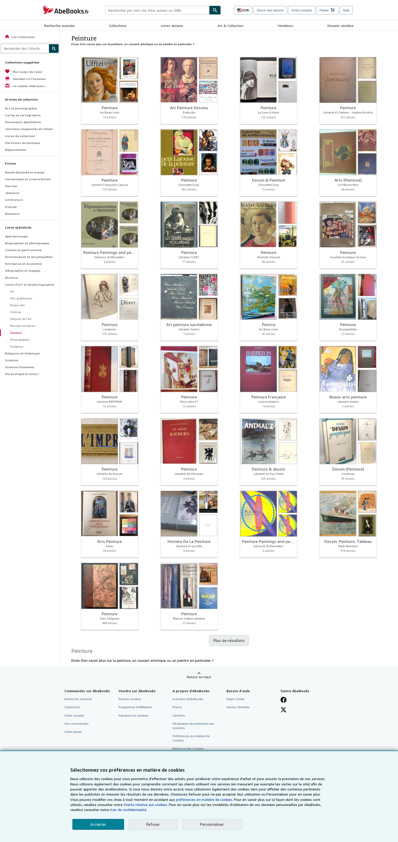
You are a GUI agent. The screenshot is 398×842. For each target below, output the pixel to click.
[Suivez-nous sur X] (283, 709)
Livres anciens (172, 25)
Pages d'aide (235, 699)
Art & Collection (230, 25)
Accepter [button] (98, 824)
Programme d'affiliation (135, 707)
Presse (177, 707)
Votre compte (301, 10)
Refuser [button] (153, 824)
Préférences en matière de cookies (191, 738)
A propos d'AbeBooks (188, 699)
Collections (118, 25)
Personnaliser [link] (212, 824)
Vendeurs (285, 25)
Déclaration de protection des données (193, 726)
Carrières (179, 715)
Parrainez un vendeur (133, 715)
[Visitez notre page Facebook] (283, 699)
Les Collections (20, 37)
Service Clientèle (238, 707)
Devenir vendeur (340, 25)
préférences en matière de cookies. (204, 799)
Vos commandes (76, 723)
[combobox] (157, 10)
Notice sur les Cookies (188, 748)
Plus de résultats (229, 640)
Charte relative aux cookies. (146, 804)
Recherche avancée (59, 25)
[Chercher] (215, 10)
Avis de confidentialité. (128, 809)
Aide (346, 10)
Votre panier (73, 732)
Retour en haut (199, 677)
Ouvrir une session (270, 10)
